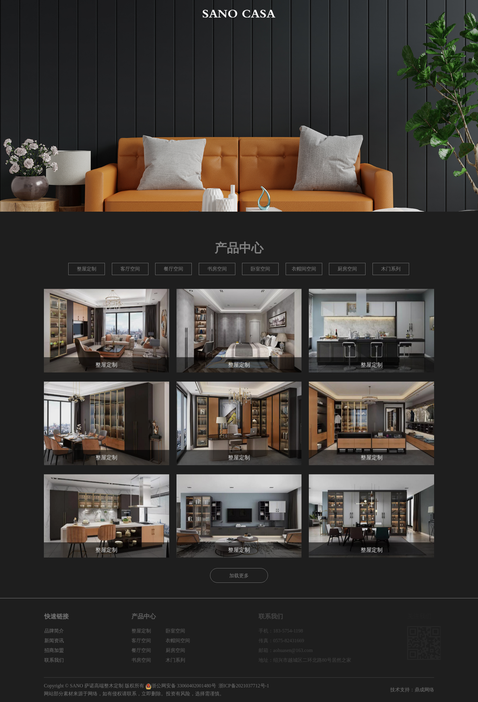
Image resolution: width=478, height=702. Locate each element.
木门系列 (391, 268)
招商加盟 (386, 13)
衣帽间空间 (304, 268)
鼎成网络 (424, 689)
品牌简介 (91, 13)
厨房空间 (347, 268)
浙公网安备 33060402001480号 (180, 685)
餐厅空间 (173, 268)
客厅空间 (130, 268)
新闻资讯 (348, 13)
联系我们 (424, 13)
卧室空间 (260, 268)
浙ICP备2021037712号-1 (244, 685)
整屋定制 (86, 268)
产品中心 (129, 13)
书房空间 (217, 268)
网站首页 (53, 13)
